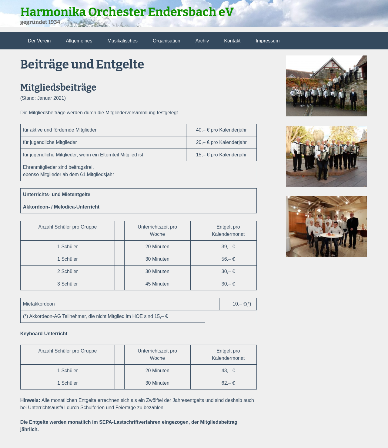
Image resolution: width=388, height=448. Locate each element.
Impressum (267, 40)
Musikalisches (122, 40)
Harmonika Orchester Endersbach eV (127, 12)
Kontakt (232, 40)
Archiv (202, 40)
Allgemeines (79, 40)
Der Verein (39, 40)
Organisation (166, 40)
